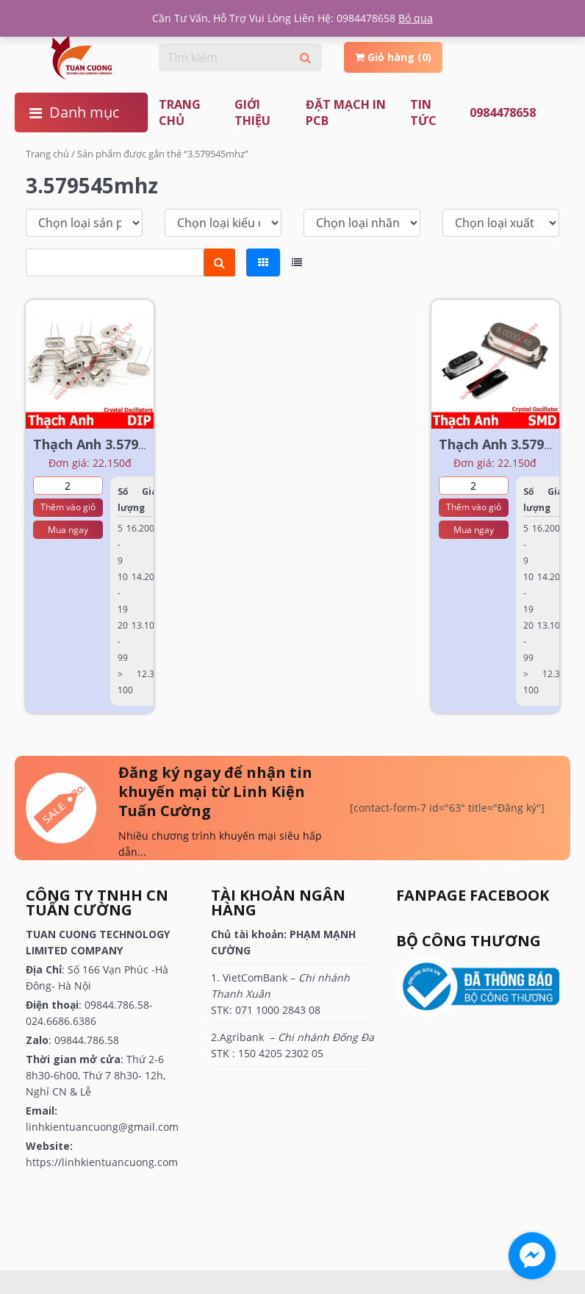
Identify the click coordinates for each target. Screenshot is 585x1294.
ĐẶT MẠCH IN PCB (346, 112)
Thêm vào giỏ (68, 507)
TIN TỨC (423, 112)
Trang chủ (180, 112)
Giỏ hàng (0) (393, 57)
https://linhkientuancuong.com (102, 1162)
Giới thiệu (252, 112)
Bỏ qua (415, 18)
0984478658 (503, 112)
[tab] (263, 262)
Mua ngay (68, 529)
